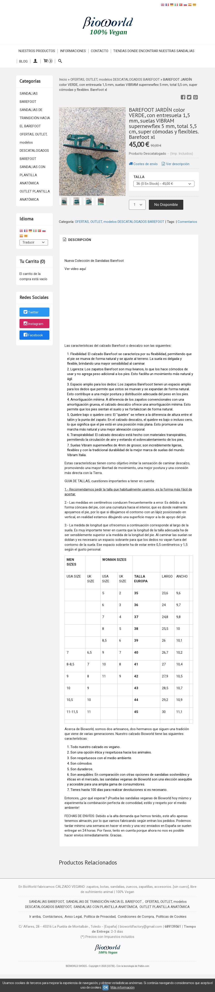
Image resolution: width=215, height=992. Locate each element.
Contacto (99, 51)
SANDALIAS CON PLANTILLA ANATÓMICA (32, 175)
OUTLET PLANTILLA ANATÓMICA (35, 195)
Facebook (33, 335)
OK (105, 987)
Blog (23, 61)
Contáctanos (52, 917)
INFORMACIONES (73, 51)
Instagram (33, 324)
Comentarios (187, 222)
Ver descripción (175, 164)
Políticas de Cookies (171, 917)
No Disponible (166, 204)
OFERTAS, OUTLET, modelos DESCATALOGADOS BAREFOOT (34, 146)
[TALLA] (163, 184)
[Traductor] (33, 242)
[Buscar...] (60, 61)
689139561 (173, 927)
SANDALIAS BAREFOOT (29, 97)
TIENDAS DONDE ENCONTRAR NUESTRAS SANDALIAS (153, 51)
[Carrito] (47, 61)
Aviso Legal (73, 917)
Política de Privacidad (100, 917)
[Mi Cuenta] (35, 61)
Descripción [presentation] (76, 240)
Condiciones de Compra (136, 917)
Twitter (31, 312)
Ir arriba (35, 917)
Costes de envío (143, 164)
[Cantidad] (137, 205)
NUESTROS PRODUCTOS (37, 51)
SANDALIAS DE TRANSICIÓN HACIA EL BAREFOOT (35, 118)
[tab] (76, 240)
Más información (122, 987)
